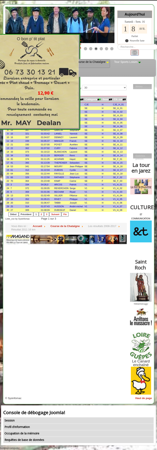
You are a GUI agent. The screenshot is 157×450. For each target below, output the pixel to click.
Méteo (139, 86)
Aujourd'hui (135, 14)
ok (134, 52)
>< (99, 42)
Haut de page (143, 398)
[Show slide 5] (106, 48)
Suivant (55, 214)
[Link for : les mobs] (59, 25)
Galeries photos (140, 156)
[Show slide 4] (101, 48)
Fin (65, 214)
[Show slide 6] (111, 48)
